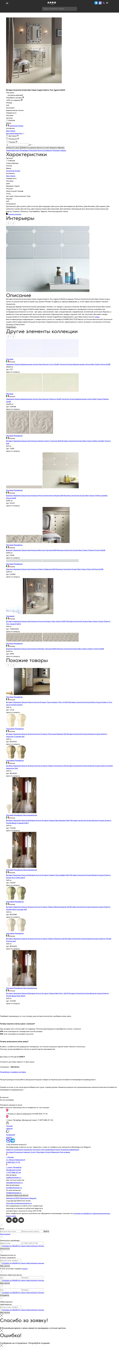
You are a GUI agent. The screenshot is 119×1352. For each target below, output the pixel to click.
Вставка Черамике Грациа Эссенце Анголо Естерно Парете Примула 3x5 (35, 939)
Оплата (48, 1152)
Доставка (10, 1152)
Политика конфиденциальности (19, 1203)
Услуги (33, 1152)
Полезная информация (69, 1150)
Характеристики (12, 150)
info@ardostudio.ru (13, 1193)
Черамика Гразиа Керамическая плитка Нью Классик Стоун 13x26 (32, 364)
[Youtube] (21, 1222)
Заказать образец (57, 148)
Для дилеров (65, 1152)
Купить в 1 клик (43, 148)
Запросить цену (12, 148)
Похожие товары (59, 150)
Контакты (37, 1150)
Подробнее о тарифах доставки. (13, 1072)
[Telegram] (15, 1222)
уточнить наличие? (15, 95)
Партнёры (40, 1152)
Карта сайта (11, 1216)
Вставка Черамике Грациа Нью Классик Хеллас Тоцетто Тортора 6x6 (33, 441)
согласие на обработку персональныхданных (91, 1213)
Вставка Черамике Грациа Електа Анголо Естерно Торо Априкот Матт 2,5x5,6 (37, 702)
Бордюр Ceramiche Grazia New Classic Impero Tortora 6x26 (80, 649)
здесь (97, 317)
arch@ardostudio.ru (14, 1188)
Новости (9, 1150)
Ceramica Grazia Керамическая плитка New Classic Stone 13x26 (84, 364)
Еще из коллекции (44, 150)
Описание (33, 150)
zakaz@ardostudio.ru (14, 1183)
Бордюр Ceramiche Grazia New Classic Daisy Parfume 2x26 (79, 569)
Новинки (26, 1152)
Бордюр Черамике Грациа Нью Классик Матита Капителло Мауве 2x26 (35, 495)
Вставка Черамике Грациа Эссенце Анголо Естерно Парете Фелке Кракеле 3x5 (38, 907)
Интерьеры (24, 150)
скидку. (25, 1269)
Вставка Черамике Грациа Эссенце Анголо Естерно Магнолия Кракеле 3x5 (36, 734)
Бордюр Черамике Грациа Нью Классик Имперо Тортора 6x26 (31, 649)
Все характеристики (15, 133)
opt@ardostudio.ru (13, 1177)
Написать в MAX (12, 1198)
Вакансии (55, 1152)
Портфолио (28, 1150)
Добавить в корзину (28, 148)
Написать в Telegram (28, 1198)
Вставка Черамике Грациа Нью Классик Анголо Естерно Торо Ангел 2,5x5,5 (36, 621)
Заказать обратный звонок (17, 1195)
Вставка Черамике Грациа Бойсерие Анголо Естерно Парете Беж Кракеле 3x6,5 (38, 820)
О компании (18, 1150)
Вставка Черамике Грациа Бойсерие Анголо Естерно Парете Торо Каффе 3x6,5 (38, 875)
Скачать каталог (13, 214)
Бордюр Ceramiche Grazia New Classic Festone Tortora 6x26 (81, 550)
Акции (57, 1150)
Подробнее (10, 327)
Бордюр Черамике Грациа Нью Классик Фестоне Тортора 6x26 (31, 550)
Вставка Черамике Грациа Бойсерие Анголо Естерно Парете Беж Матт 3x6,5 (37, 993)
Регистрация (5, 1234)
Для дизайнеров (48, 1150)
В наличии (18, 1152)
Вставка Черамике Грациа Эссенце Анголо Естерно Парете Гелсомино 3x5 (36, 766)
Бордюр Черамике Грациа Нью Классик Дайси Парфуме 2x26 (31, 569)
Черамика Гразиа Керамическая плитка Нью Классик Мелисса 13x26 (33, 399)
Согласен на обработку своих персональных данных (23, 1246)
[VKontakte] (9, 1222)
